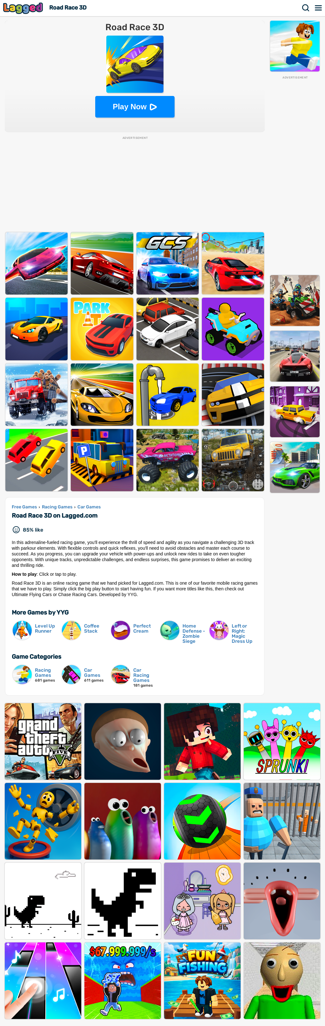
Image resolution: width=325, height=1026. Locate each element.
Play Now (130, 106)
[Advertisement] (294, 175)
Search (306, 8)
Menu (318, 8)
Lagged (23, 8)
